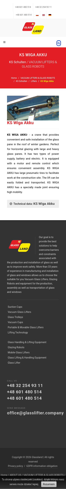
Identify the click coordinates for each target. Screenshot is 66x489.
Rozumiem (49, 484)
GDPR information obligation (41, 466)
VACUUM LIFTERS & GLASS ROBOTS (37, 78)
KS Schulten (21, 81)
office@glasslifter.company (35, 412)
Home (14, 78)
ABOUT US (15, 475)
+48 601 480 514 (23, 7)
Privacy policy (15, 466)
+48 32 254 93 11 (43, 7)
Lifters (34, 81)
